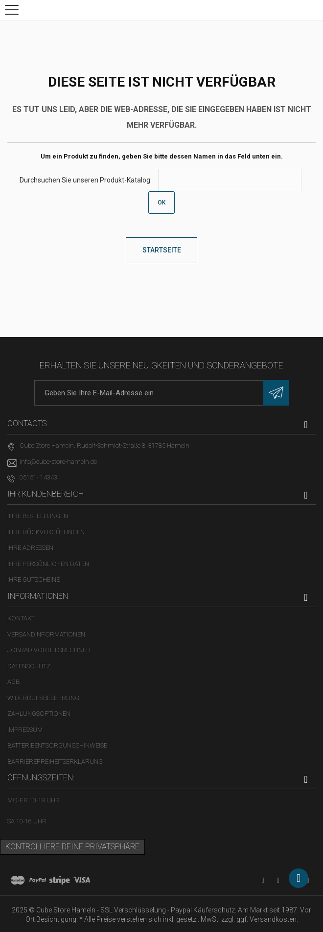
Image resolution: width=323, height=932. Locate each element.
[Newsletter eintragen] (276, 393)
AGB (13, 681)
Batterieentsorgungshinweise (57, 745)
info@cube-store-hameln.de (58, 461)
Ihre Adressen (30, 547)
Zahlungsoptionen (38, 713)
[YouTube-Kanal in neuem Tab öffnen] (263, 880)
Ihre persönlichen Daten (48, 564)
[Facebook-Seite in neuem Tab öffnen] (278, 880)
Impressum (25, 729)
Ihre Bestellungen (37, 516)
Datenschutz (28, 666)
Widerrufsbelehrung (43, 698)
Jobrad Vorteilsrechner (49, 650)
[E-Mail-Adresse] (161, 393)
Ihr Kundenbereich (45, 494)
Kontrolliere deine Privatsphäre (72, 846)
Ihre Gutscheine (33, 579)
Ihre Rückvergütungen (46, 532)
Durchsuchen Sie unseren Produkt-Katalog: (86, 180)
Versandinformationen (46, 634)
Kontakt (21, 618)
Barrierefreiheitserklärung (55, 761)
